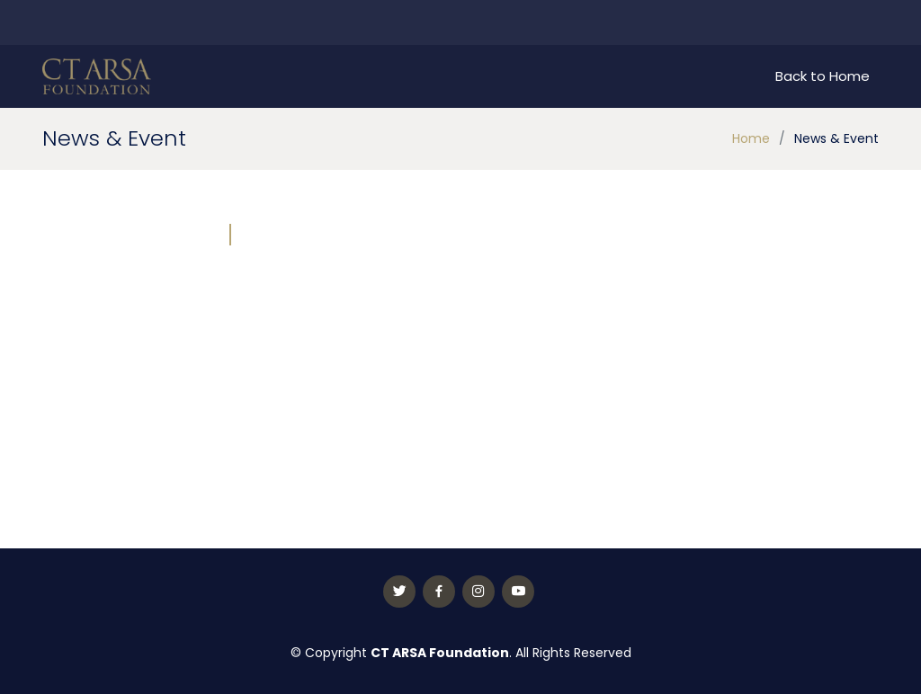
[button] (279, 337)
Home (751, 138)
